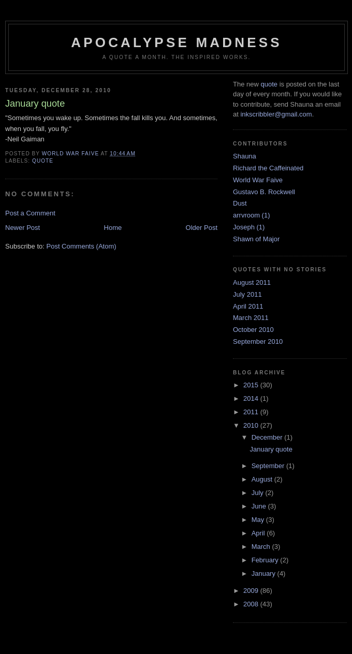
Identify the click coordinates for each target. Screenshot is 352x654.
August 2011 (252, 282)
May (259, 520)
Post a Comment (30, 213)
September (269, 466)
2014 (251, 398)
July (259, 493)
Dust (240, 203)
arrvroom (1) (251, 215)
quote (42, 161)
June (260, 506)
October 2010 (253, 329)
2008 (251, 604)
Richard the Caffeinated (268, 168)
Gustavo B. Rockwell (264, 192)
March (262, 546)
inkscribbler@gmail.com (276, 114)
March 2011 (251, 318)
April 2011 (248, 306)
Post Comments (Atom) (81, 246)
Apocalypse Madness (176, 42)
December (268, 437)
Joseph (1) (249, 227)
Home (113, 227)
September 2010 (258, 341)
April (259, 533)
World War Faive (258, 180)
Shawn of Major (256, 239)
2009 (251, 590)
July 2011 (247, 294)
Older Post (201, 227)
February (266, 560)
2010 (251, 425)
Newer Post (22, 227)
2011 (251, 412)
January (264, 573)
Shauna (244, 156)
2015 (251, 385)
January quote (271, 449)
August (263, 479)
